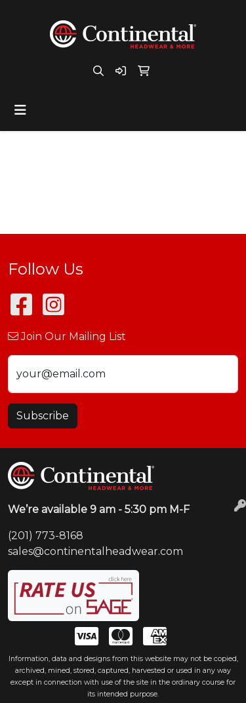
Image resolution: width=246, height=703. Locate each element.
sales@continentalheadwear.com (95, 551)
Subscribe (42, 415)
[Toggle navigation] (20, 110)
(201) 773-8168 (45, 535)
